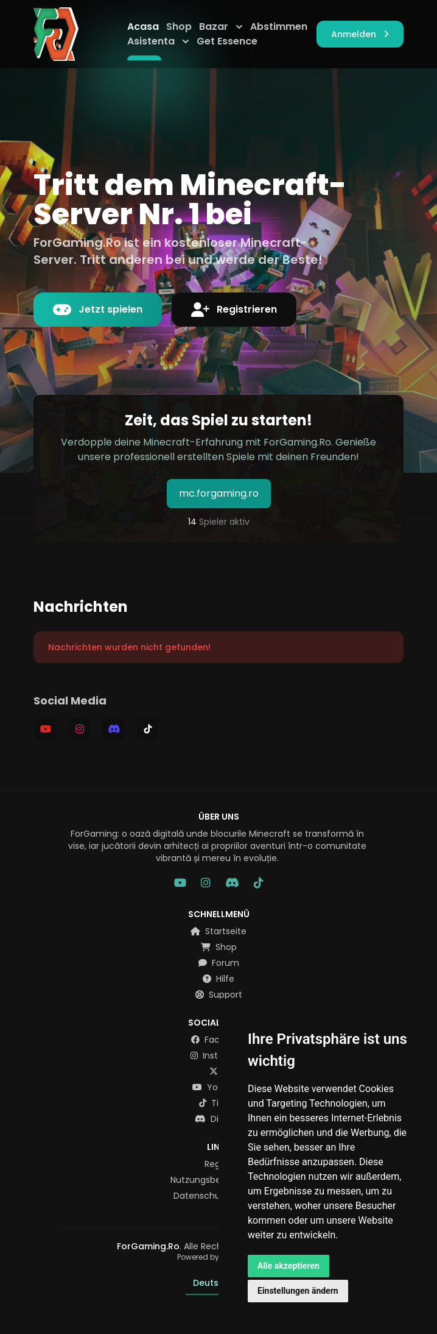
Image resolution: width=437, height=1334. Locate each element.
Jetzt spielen (97, 309)
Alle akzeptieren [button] (288, 1266)
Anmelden (360, 34)
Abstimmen (278, 27)
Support (218, 994)
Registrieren (234, 309)
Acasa (144, 27)
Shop (180, 27)
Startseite (218, 931)
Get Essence (227, 41)
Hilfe (218, 979)
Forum (218, 963)
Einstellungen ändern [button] (297, 1291)
